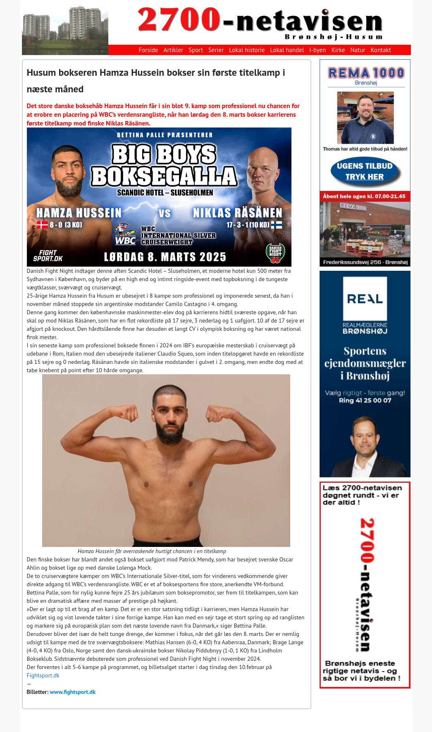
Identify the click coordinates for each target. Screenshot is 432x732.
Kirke (338, 50)
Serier (216, 50)
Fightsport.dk (43, 675)
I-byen (317, 50)
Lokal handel (287, 50)
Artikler (173, 50)
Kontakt (380, 50)
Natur (358, 50)
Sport (196, 50)
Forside (148, 50)
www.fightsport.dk (72, 692)
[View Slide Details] (365, 163)
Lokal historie (247, 50)
